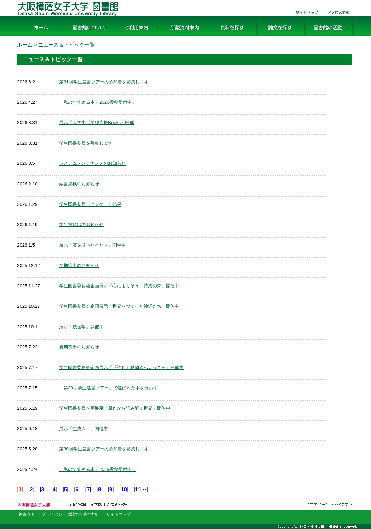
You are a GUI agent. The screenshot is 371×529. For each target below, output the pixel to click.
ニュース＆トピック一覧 (66, 45)
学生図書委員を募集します (85, 143)
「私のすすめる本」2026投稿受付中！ (97, 102)
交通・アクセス (338, 16)
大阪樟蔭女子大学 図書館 (48, 16)
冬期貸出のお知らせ (79, 265)
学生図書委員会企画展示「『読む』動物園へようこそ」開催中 (121, 367)
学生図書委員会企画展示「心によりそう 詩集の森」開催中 (119, 285)
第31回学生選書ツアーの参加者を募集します (104, 81)
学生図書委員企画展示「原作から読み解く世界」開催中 (114, 408)
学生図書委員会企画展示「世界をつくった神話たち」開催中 (119, 306)
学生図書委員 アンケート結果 (90, 204)
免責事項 (26, 514)
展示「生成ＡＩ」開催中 (83, 428)
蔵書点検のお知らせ (79, 183)
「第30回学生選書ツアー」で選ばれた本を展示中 (108, 388)
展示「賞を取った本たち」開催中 (92, 245)
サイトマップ (304, 16)
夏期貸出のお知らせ (79, 346)
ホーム (24, 45)
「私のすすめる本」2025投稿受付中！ (97, 469)
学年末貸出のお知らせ (81, 224)
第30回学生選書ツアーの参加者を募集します (104, 448)
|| (31, 489)
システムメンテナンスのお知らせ (92, 163)
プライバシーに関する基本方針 (70, 514)
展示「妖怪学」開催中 (81, 326)
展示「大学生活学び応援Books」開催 (96, 122)
